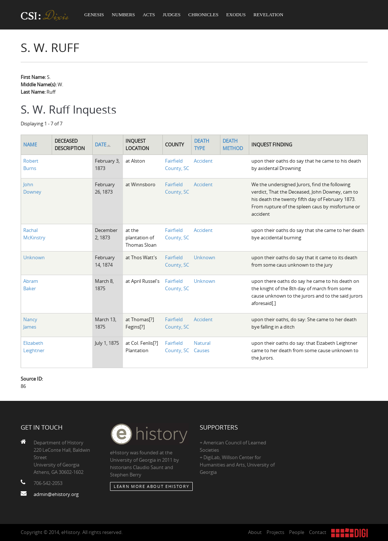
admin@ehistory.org (56, 494)
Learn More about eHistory (151, 486)
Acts (149, 14)
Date (103, 144)
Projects (275, 532)
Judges (172, 14)
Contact (317, 532)
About (255, 532)
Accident (203, 160)
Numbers (123, 14)
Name (30, 144)
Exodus (236, 14)
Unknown (34, 257)
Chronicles (203, 14)
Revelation (268, 14)
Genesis (94, 14)
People (296, 532)
